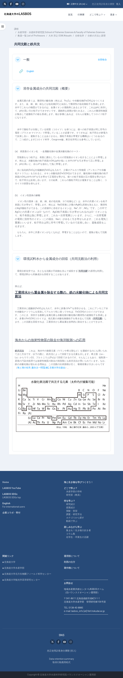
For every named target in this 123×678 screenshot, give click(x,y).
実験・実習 (71, 511)
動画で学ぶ (71, 521)
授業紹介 (70, 507)
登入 (118, 4)
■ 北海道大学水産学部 (13, 568)
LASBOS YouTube (11, 488)
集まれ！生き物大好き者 (78, 530)
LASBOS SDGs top (11, 497)
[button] (77, 4)
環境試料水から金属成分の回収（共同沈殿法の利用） (61, 259)
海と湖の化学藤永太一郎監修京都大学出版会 (41, 367)
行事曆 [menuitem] (81, 14)
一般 (26, 59)
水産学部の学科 (74, 491)
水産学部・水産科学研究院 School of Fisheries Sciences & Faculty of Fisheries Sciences (61, 32)
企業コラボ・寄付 (11, 512)
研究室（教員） (74, 495)
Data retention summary (61, 659)
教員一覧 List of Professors (31, 35)
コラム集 (70, 533)
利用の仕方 (69, 562)
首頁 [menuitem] (70, 14)
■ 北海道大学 (8, 562)
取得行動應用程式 (61, 662)
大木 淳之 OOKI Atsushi (60, 35)
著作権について (72, 568)
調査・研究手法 (74, 514)
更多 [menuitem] (112, 14)
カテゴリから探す (75, 517)
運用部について (72, 556)
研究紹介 (70, 504)
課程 (16, 29)
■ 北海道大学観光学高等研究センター (21, 579)
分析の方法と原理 (97, 35)
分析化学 (79, 35)
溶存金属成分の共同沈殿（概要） (47, 88)
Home (5, 482)
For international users (13, 506)
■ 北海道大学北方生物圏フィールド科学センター (26, 574)
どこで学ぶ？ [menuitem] (96, 14)
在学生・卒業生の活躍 (77, 537)
